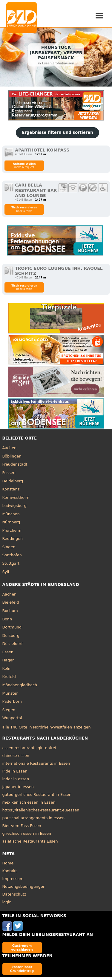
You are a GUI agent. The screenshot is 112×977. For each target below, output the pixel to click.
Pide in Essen (14, 771)
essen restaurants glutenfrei (29, 748)
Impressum (13, 878)
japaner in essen (18, 786)
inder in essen (15, 779)
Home (8, 863)
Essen (7, 652)
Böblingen (12, 456)
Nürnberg (11, 522)
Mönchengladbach (19, 685)
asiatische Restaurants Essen (30, 841)
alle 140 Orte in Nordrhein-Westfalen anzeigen (46, 727)
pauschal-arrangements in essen (33, 818)
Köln (6, 668)
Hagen (8, 660)
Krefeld (9, 676)
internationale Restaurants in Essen (36, 763)
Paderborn (12, 701)
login (7, 902)
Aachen (9, 448)
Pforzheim (12, 530)
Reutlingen (12, 538)
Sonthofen (12, 555)
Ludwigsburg (14, 505)
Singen (9, 547)
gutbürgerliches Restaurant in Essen (37, 794)
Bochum (10, 610)
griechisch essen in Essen (26, 833)
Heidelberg (12, 481)
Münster (10, 693)
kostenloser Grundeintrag (22, 969)
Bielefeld (10, 602)
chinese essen (15, 755)
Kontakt (9, 871)
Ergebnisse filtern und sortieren (57, 132)
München (11, 514)
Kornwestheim (16, 497)
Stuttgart (10, 563)
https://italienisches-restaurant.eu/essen (40, 810)
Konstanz (11, 489)
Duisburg (11, 635)
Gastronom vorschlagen (22, 947)
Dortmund (12, 627)
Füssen (9, 472)
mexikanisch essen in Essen (29, 802)
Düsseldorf (12, 643)
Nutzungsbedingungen (24, 886)
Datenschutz (14, 894)
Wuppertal (12, 718)
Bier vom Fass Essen (21, 825)
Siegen (9, 710)
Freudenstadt (14, 464)
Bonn (7, 619)
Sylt (6, 571)
